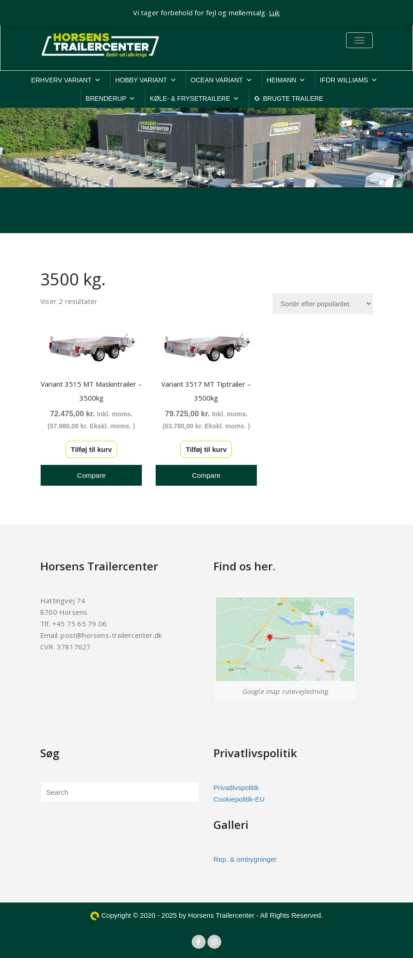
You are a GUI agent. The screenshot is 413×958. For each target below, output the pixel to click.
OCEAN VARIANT (221, 80)
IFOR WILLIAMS (348, 80)
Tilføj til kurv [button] (91, 449)
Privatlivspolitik (236, 787)
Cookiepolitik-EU (239, 799)
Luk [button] (274, 12)
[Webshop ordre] (323, 303)
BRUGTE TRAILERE (293, 98)
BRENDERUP (110, 98)
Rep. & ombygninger (245, 859)
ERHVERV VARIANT (66, 80)
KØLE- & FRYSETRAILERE (194, 98)
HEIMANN (286, 80)
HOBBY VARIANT (145, 80)
